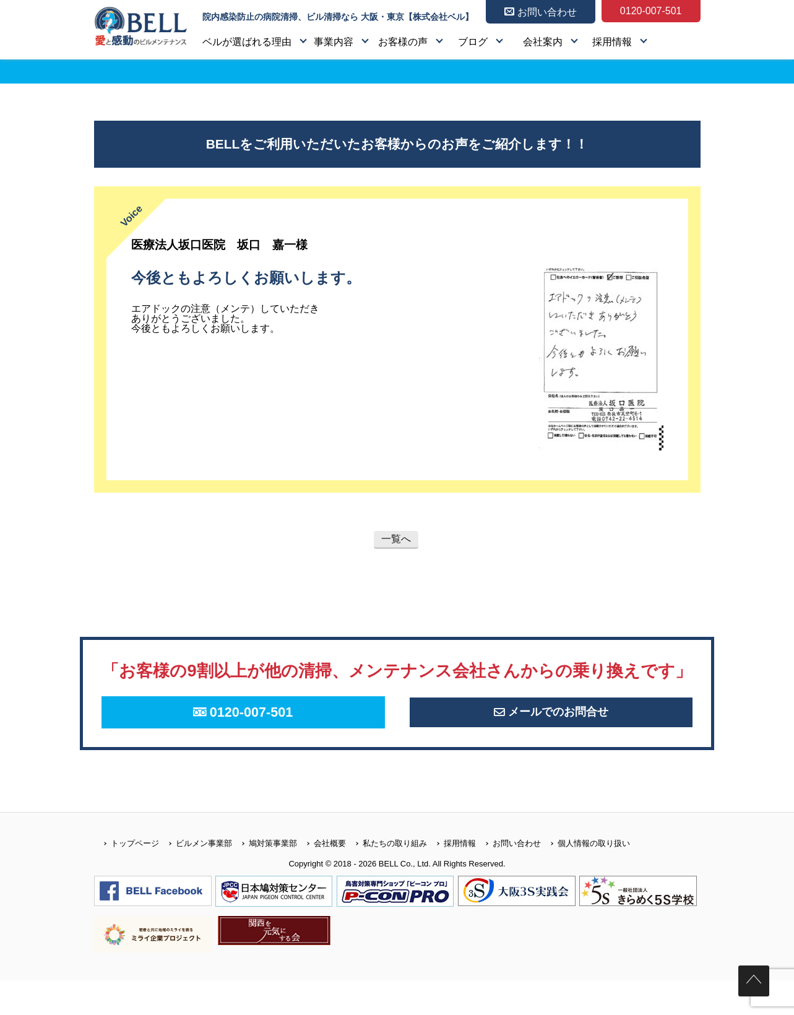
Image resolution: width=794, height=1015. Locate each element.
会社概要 (321, 877)
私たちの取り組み (386, 877)
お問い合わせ (508, 877)
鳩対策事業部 (264, 877)
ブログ (473, 42)
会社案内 (543, 42)
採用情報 (612, 42)
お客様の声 (403, 42)
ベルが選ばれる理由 (246, 42)
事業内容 (333, 42)
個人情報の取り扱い (585, 877)
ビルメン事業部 (195, 877)
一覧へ (396, 538)
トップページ (126, 877)
